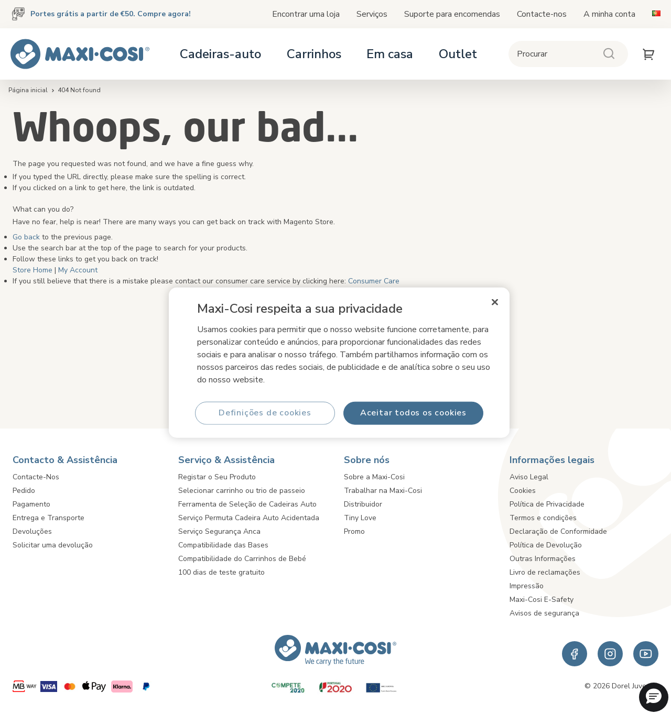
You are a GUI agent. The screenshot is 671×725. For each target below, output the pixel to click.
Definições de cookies (265, 413)
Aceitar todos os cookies (413, 413)
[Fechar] (494, 302)
